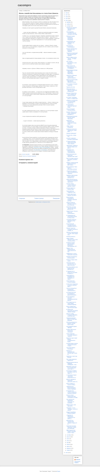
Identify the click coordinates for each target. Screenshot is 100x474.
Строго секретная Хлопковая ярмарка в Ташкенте (71, 335)
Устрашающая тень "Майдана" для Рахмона (70, 42)
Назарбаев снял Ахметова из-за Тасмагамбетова (70, 151)
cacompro (24, 5)
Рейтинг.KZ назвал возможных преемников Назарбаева (70, 38)
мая (68, 442)
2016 (67, 16)
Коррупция (34, 156)
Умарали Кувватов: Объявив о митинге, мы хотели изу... (71, 204)
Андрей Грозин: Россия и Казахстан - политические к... (72, 212)
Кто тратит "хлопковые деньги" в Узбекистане (72, 98)
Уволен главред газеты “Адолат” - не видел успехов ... (71, 58)
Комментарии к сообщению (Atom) (43, 202)
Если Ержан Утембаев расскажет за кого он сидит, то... (71, 372)
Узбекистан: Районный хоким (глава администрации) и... (71, 76)
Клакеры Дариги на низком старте (70, 188)
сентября (69, 435)
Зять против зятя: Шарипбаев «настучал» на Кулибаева (70, 401)
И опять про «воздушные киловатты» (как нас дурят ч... (72, 285)
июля (68, 438)
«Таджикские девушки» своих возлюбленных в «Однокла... (72, 172)
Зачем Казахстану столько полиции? (71, 281)
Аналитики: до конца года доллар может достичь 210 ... (71, 208)
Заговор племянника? (71, 133)
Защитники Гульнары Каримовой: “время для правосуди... (71, 427)
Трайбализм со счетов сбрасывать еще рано (71, 254)
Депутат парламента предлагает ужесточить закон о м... (72, 380)
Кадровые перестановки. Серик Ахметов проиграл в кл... (72, 176)
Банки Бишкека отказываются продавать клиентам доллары (71, 199)
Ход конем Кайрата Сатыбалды (70, 348)
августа (68, 436)
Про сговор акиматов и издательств (71, 360)
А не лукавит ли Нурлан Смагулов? (71, 84)
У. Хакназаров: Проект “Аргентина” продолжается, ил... (71, 376)
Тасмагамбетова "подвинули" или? (70, 192)
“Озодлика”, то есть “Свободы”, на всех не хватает (72, 409)
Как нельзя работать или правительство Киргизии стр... (72, 268)
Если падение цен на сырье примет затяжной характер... (71, 303)
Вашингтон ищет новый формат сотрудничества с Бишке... (71, 339)
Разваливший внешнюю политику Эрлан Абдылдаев (71, 117)
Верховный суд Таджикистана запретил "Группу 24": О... (71, 422)
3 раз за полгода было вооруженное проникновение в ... (71, 289)
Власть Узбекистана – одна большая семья (71, 307)
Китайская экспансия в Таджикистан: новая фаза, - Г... (71, 130)
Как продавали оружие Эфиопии (71, 327)
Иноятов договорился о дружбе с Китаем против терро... (71, 323)
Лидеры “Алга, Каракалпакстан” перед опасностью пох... (71, 250)
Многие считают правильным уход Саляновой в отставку (71, 396)
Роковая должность (70, 236)
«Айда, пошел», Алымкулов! (70, 126)
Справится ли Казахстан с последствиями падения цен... (72, 101)
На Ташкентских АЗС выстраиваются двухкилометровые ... (71, 293)
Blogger (58, 471)
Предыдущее (56, 198)
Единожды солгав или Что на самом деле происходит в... (71, 368)
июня (68, 440)
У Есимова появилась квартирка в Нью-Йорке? (71, 221)
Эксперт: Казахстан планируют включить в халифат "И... (72, 229)
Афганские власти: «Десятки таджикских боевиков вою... (71, 90)
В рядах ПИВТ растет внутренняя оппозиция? (71, 330)
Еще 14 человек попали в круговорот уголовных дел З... (72, 159)
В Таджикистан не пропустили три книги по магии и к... (71, 272)
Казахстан (25, 156)
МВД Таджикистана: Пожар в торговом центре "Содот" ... (71, 431)
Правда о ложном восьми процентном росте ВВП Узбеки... (72, 164)
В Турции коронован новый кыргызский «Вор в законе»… (71, 142)
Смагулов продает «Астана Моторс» (70, 109)
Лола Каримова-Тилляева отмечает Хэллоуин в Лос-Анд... (72, 33)
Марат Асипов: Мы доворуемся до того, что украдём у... (71, 67)
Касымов (29, 156)
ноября (68, 24)
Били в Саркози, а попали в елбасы (70, 384)
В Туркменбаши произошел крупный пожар (71, 106)
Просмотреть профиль (77, 462)
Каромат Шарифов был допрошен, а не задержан (71, 50)
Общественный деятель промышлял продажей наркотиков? (72, 180)
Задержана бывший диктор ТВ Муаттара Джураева (71, 319)
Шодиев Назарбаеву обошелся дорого (71, 413)
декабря (69, 22)
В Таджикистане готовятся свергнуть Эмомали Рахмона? (71, 392)
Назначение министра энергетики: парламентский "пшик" (72, 155)
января (68, 450)
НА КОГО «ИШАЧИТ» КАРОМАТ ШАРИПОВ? (72, 139)
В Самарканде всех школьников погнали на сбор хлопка (71, 216)
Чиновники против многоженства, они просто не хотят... (71, 264)
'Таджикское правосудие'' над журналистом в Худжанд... (72, 54)
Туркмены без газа (70, 87)
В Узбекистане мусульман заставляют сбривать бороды (72, 310)
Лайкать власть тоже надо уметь (71, 405)
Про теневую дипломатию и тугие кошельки (71, 63)
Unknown (78, 459)
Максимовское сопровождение (70, 46)
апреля (68, 444)
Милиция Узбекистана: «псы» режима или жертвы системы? (71, 94)
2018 (67, 12)
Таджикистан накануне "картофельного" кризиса (71, 29)
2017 (67, 14)
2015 (67, 18)
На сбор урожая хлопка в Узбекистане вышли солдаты (72, 344)
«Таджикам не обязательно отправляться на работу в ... (70, 417)
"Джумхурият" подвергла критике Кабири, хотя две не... (72, 147)
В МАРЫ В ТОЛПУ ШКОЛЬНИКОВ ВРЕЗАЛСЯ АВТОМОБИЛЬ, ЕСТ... (71, 244)
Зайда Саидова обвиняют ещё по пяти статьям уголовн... (72, 239)
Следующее (22, 198)
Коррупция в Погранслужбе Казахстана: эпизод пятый (71, 122)
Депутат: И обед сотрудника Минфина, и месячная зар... (71, 315)
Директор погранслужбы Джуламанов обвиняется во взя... (72, 81)
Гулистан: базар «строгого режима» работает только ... (71, 185)
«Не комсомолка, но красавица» (40, 149)
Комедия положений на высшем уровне (71, 257)
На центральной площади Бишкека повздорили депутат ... (72, 225)
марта (68, 446)
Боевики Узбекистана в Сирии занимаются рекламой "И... (71, 113)
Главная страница (38, 198)
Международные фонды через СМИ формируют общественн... (71, 72)
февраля (69, 448)
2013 (67, 452)
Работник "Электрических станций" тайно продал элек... (72, 233)
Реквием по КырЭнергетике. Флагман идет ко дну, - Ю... (72, 352)
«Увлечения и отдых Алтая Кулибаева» (42, 147)
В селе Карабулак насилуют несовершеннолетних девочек (71, 298)
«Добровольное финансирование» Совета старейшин (71, 388)
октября (68, 26)
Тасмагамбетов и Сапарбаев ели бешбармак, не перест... (70, 277)
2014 (67, 20)
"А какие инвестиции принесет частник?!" (71, 195)
